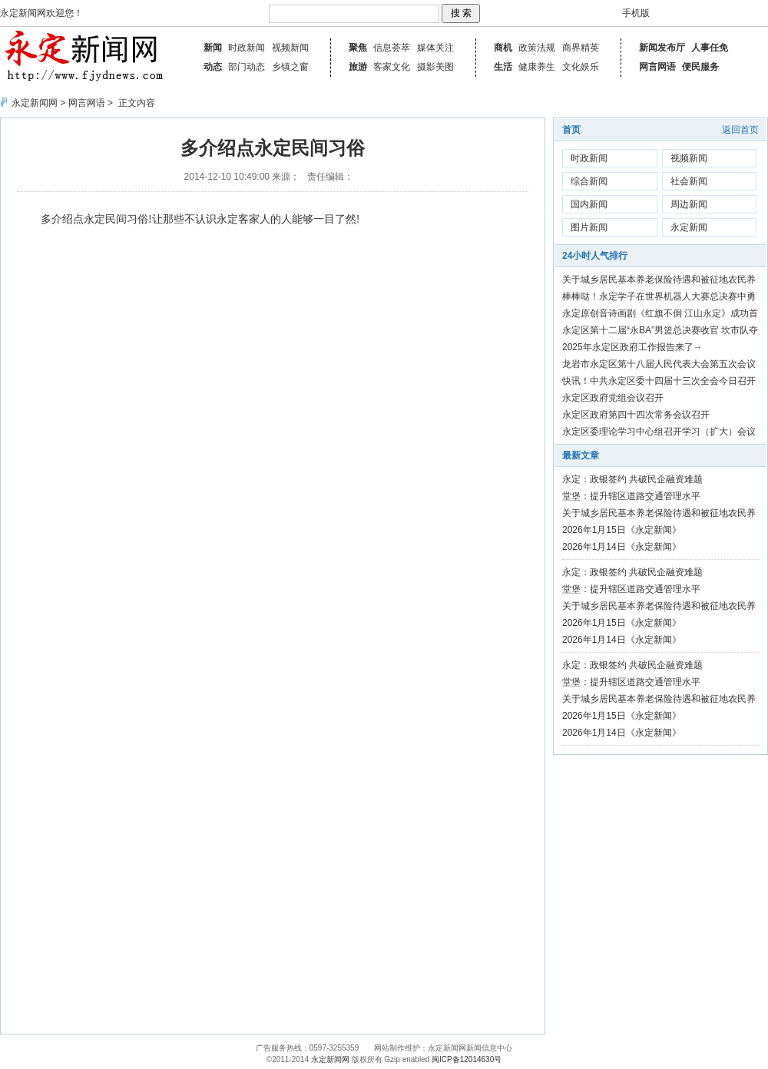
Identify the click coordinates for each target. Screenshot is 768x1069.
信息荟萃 (391, 47)
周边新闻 (688, 204)
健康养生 (536, 66)
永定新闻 (688, 227)
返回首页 (740, 129)
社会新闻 (688, 181)
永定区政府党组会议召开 (613, 397)
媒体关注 (435, 47)
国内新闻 (589, 204)
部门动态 (246, 66)
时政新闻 (246, 47)
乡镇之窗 (290, 66)
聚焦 (358, 47)
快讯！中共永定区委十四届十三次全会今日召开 (659, 381)
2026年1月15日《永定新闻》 (621, 530)
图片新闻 (589, 227)
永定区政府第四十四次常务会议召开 (636, 414)
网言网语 (657, 66)
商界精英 (580, 47)
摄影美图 (435, 66)
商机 (503, 47)
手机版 (636, 13)
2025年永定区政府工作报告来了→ (632, 347)
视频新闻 (290, 47)
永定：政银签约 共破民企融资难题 (632, 479)
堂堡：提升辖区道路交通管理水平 (631, 496)
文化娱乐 (580, 66)
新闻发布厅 (662, 47)
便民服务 (700, 66)
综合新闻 (589, 181)
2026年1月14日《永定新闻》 (621, 546)
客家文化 (391, 66)
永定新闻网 (35, 103)
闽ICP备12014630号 (467, 1059)
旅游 (358, 66)
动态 (213, 66)
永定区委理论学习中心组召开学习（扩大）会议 (659, 431)
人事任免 (709, 47)
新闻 (213, 47)
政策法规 (536, 47)
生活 (503, 66)
